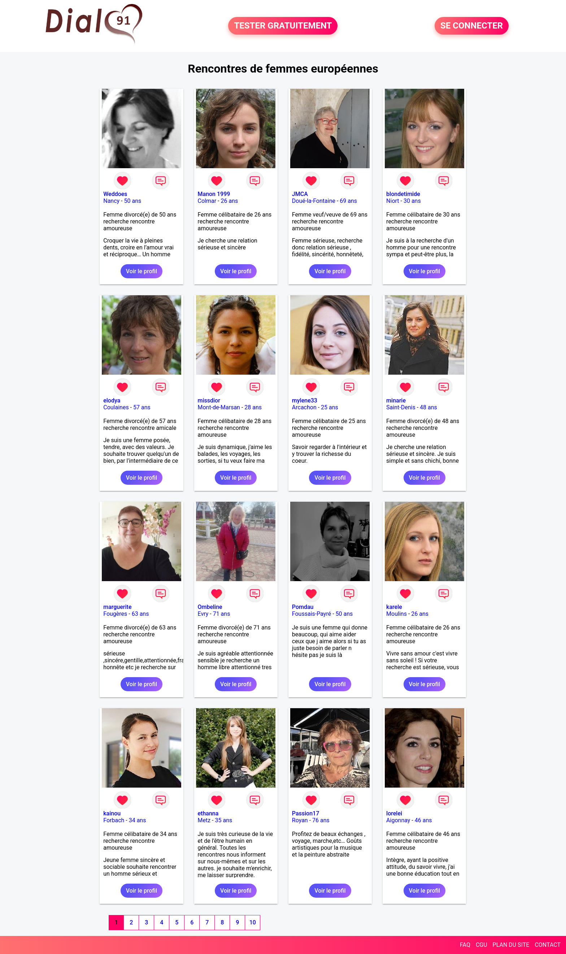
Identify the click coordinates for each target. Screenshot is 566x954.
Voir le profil (141, 271)
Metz (204, 820)
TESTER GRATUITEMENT (283, 26)
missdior (209, 400)
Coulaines (116, 407)
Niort (392, 200)
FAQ (465, 944)
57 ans (142, 407)
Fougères (115, 613)
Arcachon (304, 407)
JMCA (300, 194)
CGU (481, 944)
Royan (300, 820)
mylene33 (304, 400)
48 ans (428, 407)
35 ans (223, 820)
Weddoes (115, 194)
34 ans (137, 820)
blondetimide (403, 194)
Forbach (113, 820)
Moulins (396, 613)
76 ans (321, 820)
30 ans (412, 200)
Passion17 (305, 813)
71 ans (221, 613)
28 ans (253, 407)
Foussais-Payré (311, 613)
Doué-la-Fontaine (313, 200)
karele (394, 607)
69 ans (348, 200)
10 (252, 922)
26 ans (229, 200)
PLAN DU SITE (511, 944)
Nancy (111, 200)
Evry (203, 613)
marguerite (117, 607)
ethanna (208, 813)
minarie (396, 400)
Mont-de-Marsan (219, 407)
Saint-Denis (400, 407)
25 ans (329, 407)
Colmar (207, 200)
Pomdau (303, 607)
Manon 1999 (214, 194)
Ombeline (210, 607)
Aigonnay (398, 820)
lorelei (394, 813)
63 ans (140, 613)
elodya (111, 400)
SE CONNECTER (471, 26)
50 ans (132, 200)
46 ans (423, 820)
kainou (112, 813)
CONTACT (548, 944)
